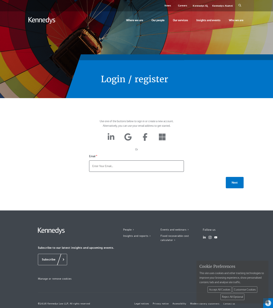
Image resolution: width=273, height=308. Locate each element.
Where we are (134, 20)
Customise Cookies (245, 289)
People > (128, 229)
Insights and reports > (137, 235)
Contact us (229, 303)
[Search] (239, 6)
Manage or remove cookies (55, 278)
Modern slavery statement (205, 303)
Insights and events (208, 20)
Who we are (236, 20)
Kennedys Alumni (222, 5)
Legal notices (141, 303)
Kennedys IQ (200, 5)
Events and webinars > (175, 229)
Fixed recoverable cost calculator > (175, 238)
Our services (180, 20)
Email (93, 156)
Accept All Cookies (219, 289)
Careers (182, 5)
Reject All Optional (232, 296)
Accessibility (179, 303)
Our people (158, 20)
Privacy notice (161, 303)
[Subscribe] (52, 259)
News (168, 5)
